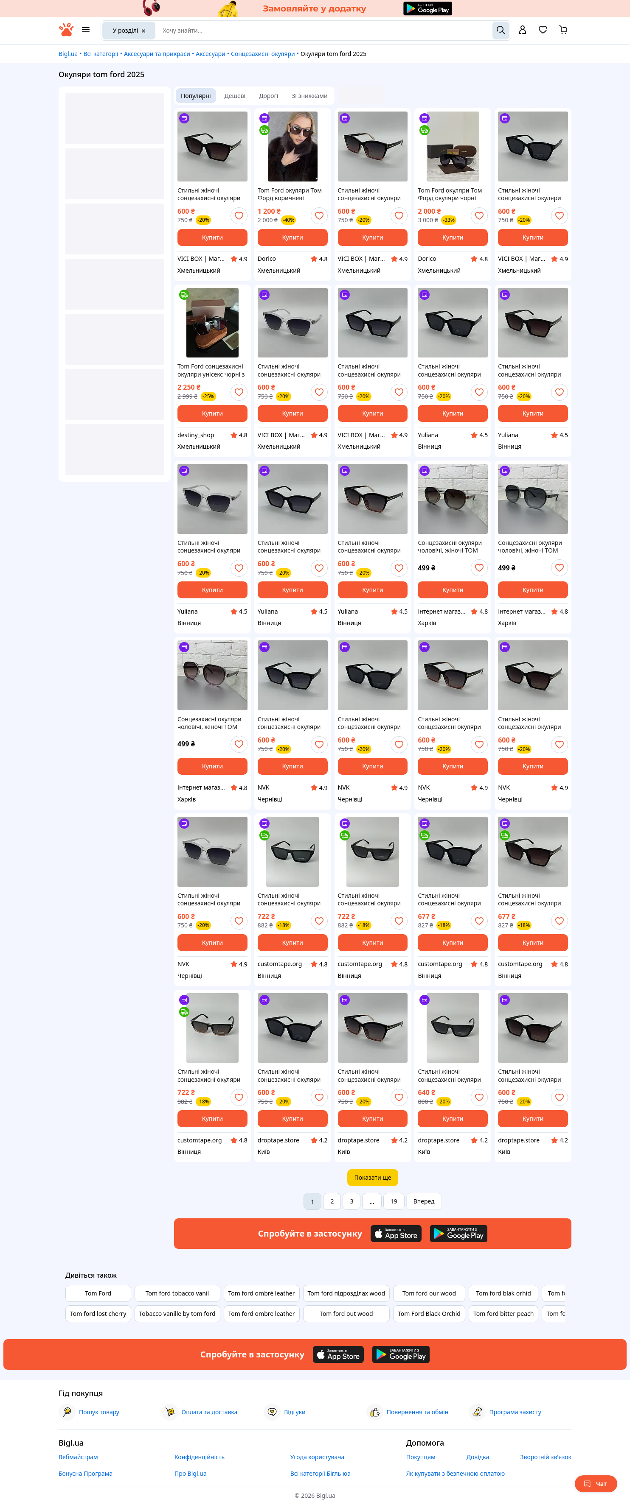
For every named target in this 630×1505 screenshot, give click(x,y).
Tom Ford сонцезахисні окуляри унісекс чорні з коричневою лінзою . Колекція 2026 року (211, 370)
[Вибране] (542, 32)
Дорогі (268, 96)
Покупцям (421, 1457)
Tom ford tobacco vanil (177, 1293)
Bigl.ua (68, 54)
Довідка (478, 1457)
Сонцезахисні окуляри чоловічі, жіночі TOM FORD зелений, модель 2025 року (531, 546)
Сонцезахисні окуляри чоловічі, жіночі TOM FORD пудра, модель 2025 (209, 723)
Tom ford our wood (429, 1293)
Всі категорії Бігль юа (320, 1473)
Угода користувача (317, 1457)
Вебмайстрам (78, 1457)
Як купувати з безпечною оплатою (455, 1473)
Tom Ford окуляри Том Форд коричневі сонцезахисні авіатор (290, 194)
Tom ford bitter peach (503, 1314)
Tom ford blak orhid (503, 1293)
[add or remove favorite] (239, 215)
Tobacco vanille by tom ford (177, 1314)
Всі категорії (100, 54)
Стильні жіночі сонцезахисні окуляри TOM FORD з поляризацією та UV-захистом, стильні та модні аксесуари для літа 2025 (289, 899)
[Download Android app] (458, 1233)
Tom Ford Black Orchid (429, 1314)
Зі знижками (309, 96)
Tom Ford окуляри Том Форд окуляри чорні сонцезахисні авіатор (450, 194)
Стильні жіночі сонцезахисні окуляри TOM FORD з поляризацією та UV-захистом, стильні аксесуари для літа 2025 (212, 194)
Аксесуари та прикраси (157, 54)
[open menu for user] (522, 30)
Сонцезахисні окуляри (263, 54)
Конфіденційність (199, 1457)
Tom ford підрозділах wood (346, 1293)
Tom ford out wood (346, 1314)
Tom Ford (98, 1293)
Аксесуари (210, 54)
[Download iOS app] (396, 1233)
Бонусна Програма (85, 1473)
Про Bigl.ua (190, 1473)
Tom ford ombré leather (261, 1293)
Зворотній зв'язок (545, 1457)
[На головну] (66, 34)
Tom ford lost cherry (98, 1314)
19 (394, 1201)
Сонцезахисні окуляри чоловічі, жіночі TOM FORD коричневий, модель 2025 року (450, 546)
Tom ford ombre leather (261, 1314)
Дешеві (235, 96)
